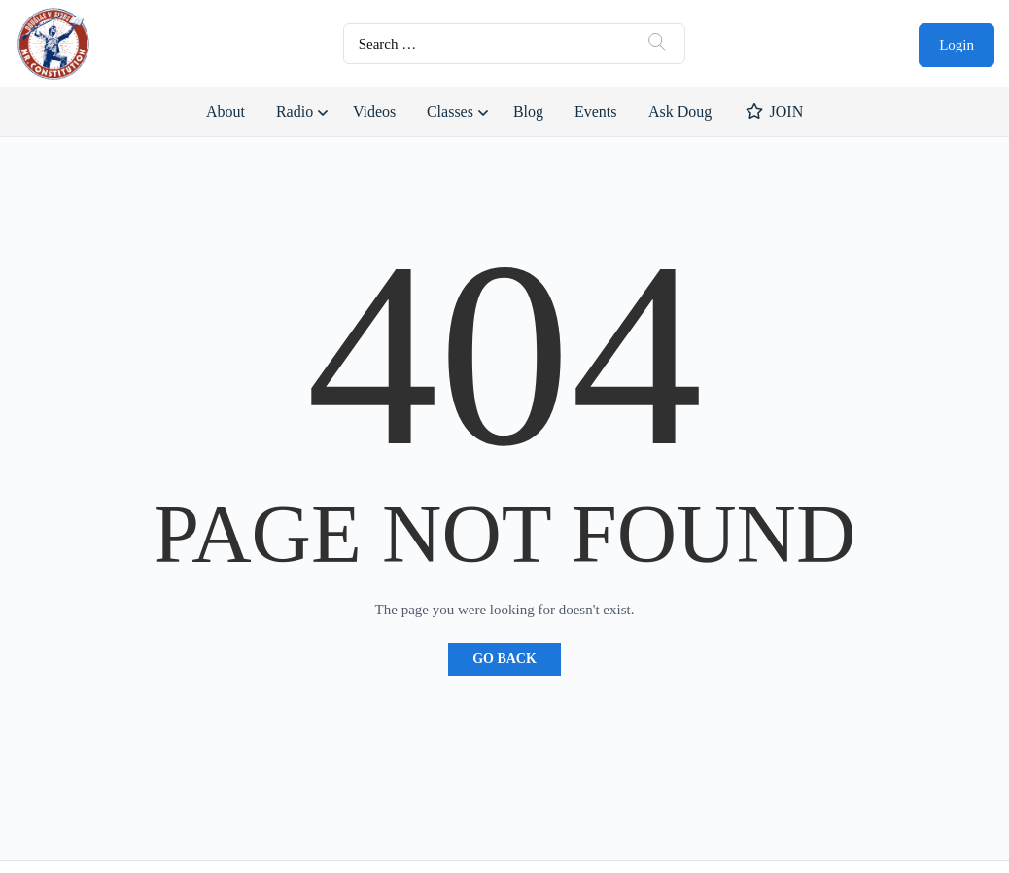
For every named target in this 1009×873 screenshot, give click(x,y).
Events (595, 111)
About (225, 111)
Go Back (504, 658)
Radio (294, 111)
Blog (528, 111)
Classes (450, 111)
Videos (374, 111)
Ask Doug (680, 111)
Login (956, 44)
